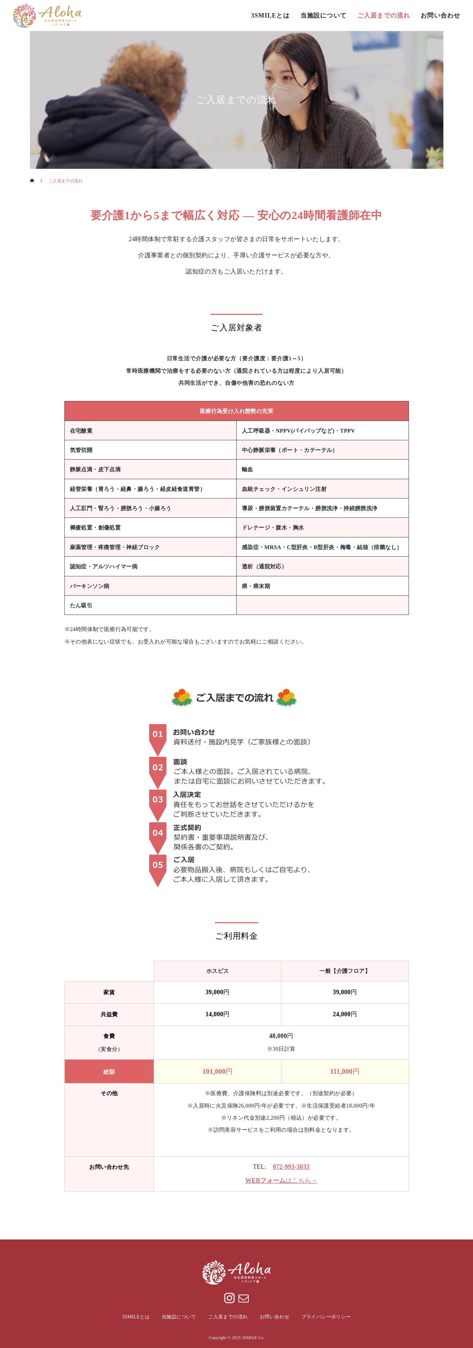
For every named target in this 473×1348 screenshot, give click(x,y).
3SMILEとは (270, 15)
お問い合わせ (440, 15)
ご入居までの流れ (383, 15)
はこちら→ (281, 1180)
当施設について (323, 15)
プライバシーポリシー (326, 1316)
